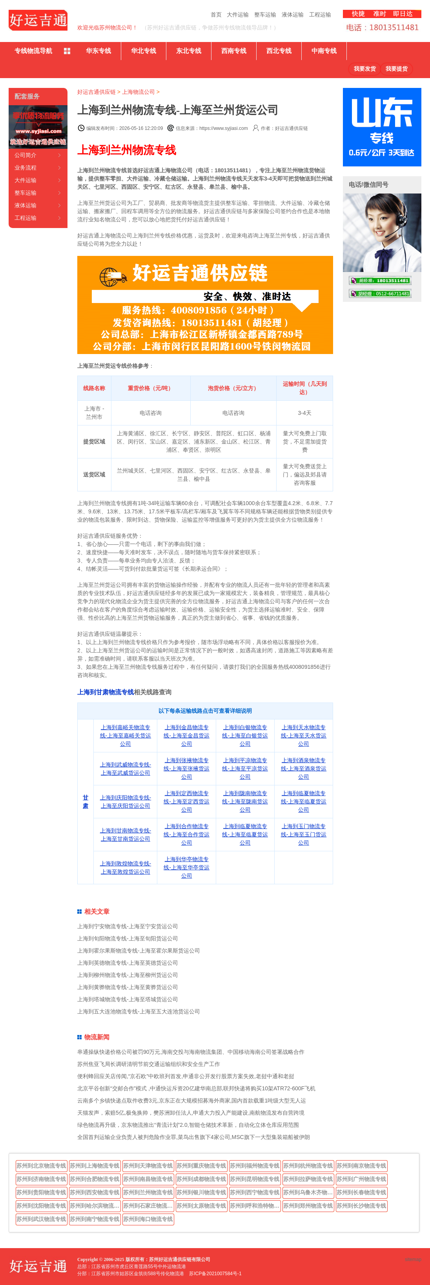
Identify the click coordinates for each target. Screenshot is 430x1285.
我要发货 (365, 69)
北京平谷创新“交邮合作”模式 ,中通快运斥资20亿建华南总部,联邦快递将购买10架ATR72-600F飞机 (196, 1088)
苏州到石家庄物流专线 (148, 1206)
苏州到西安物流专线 (94, 1192)
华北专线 (143, 50)
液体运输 (293, 14)
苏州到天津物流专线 (148, 1166)
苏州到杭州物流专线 (308, 1166)
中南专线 (324, 50)
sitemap (413, 1259)
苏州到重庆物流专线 (201, 1166)
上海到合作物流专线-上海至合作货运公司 (187, 834)
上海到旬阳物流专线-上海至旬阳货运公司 (127, 938)
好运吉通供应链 (96, 92)
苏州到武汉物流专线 (41, 1219)
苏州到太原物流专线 (201, 1206)
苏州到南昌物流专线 (148, 1179)
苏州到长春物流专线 (361, 1192)
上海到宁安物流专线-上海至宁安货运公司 (127, 926)
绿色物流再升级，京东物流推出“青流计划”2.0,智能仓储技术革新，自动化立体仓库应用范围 (188, 1125)
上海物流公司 (138, 92)
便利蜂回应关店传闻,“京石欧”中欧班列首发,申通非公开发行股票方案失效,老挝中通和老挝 (185, 1076)
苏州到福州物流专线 (254, 1166)
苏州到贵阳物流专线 (41, 1192)
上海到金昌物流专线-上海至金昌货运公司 (187, 735)
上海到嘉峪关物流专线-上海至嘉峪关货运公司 (125, 735)
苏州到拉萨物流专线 (308, 1179)
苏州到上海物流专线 (94, 1166)
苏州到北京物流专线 (41, 1166)
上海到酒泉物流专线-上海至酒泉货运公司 (304, 768)
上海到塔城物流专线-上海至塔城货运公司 (127, 999)
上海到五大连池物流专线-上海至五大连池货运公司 (138, 1011)
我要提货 (397, 69)
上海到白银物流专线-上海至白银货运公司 (245, 735)
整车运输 (265, 14)
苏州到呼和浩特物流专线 (255, 1206)
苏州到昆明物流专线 (254, 1179)
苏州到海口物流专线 (148, 1219)
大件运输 (238, 14)
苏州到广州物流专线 (361, 1179)
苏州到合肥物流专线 (94, 1179)
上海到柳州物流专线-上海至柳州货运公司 (127, 975)
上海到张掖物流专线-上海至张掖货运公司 (187, 768)
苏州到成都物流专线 (201, 1179)
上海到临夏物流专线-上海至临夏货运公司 (304, 801)
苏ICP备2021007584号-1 (215, 1273)
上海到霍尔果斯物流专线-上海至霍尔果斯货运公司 (138, 950)
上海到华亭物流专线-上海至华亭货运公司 (187, 867)
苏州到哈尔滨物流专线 (95, 1206)
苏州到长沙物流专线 (361, 1206)
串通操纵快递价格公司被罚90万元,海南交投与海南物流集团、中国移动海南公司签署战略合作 (190, 1052)
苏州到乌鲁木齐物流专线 (308, 1192)
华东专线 (98, 50)
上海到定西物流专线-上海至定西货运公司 (187, 801)
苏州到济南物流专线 (41, 1179)
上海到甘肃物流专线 (105, 692)
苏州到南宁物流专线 (94, 1219)
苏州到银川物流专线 (201, 1192)
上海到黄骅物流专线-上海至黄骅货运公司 (127, 987)
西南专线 (233, 50)
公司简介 (25, 155)
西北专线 (279, 50)
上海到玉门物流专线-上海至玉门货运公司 (304, 834)
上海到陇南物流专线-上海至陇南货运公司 (245, 801)
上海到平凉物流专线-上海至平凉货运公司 (245, 768)
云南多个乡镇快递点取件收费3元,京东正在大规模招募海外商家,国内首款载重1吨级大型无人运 (191, 1100)
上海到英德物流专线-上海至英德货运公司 (127, 963)
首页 (216, 14)
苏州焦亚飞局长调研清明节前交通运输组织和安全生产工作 (148, 1064)
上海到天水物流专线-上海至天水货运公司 (304, 735)
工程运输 (320, 14)
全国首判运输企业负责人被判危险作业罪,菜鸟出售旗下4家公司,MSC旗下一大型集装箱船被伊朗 (193, 1137)
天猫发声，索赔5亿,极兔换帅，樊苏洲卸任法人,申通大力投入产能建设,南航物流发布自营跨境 (190, 1113)
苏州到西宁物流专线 (254, 1192)
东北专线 (188, 50)
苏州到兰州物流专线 (148, 1192)
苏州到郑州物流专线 (308, 1206)
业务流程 (25, 167)
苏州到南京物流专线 (361, 1166)
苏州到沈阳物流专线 (41, 1206)
